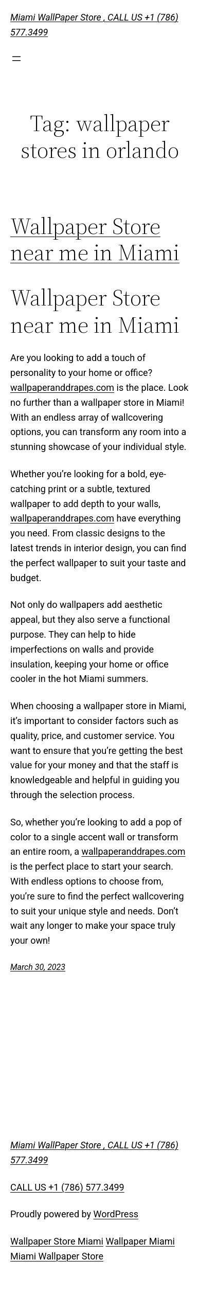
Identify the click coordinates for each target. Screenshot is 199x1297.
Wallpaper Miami (139, 1241)
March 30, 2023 (37, 967)
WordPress (116, 1214)
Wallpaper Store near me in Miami (94, 239)
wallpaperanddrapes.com (62, 387)
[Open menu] (16, 58)
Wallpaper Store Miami (56, 1241)
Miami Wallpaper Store (56, 1256)
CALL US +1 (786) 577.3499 (67, 1187)
